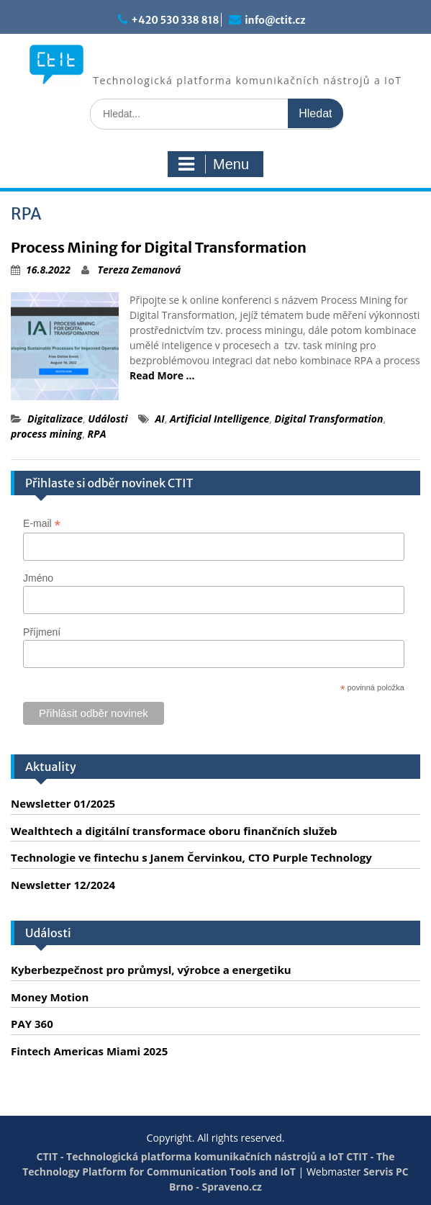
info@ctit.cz (275, 20)
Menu (213, 164)
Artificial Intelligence (219, 418)
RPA (97, 434)
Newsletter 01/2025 (63, 803)
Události (107, 418)
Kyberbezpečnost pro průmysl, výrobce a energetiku (151, 969)
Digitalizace (55, 418)
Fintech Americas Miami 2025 (89, 1051)
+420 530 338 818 (175, 20)
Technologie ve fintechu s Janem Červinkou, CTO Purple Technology (191, 857)
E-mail (41, 524)
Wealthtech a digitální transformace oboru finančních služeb (174, 830)
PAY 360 (32, 1023)
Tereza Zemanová (139, 269)
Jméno (38, 578)
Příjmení (41, 632)
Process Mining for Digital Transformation (159, 247)
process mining (46, 434)
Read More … (162, 375)
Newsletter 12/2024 (63, 884)
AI (159, 418)
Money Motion (50, 997)
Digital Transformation (329, 418)
